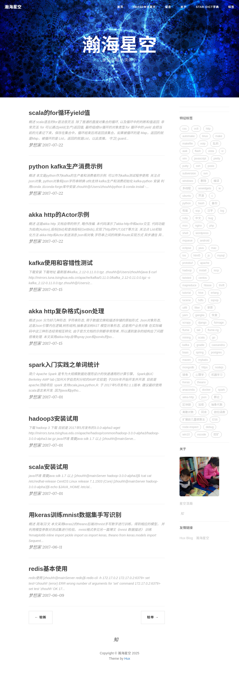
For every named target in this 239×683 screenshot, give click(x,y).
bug (210, 218)
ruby (185, 218)
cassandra (218, 345)
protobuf (187, 263)
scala (201, 337)
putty (185, 166)
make (218, 136)
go (213, 337)
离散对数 (187, 412)
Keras (186, 382)
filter (197, 307)
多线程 (186, 188)
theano (201, 382)
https (204, 367)
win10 (186, 434)
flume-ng (213, 330)
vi (222, 151)
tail (198, 330)
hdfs (201, 300)
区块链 (186, 404)
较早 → (153, 617)
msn (185, 225)
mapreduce (189, 285)
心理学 (199, 374)
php (211, 225)
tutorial (186, 292)
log (222, 210)
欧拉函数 (219, 412)
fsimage (219, 322)
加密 (201, 404)
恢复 (214, 315)
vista (211, 151)
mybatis (203, 360)
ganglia (199, 315)
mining (186, 337)
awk (184, 151)
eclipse (186, 248)
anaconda (188, 389)
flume (185, 330)
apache (204, 263)
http (208, 128)
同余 (204, 412)
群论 (217, 397)
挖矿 (216, 434)
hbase (207, 285)
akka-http (188, 397)
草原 (210, 307)
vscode (201, 434)
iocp (216, 270)
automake (188, 136)
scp (197, 210)
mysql (221, 255)
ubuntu (186, 195)
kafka (185, 345)
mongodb (188, 367)
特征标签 (186, 118)
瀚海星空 (13, 7)
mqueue (187, 240)
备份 (214, 203)
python (186, 203)
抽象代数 (216, 404)
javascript (200, 158)
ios (184, 255)
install (202, 270)
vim (184, 158)
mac (214, 248)
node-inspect (190, 427)
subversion (189, 173)
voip (202, 143)
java (201, 248)
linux (205, 136)
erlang (214, 292)
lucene (186, 300)
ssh (198, 166)
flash (198, 151)
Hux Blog (186, 538)
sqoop (214, 300)
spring (200, 352)
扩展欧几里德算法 (193, 419)
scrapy (186, 322)
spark (221, 389)
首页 (120, 7)
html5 (196, 255)
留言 (168, 7)
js (209, 255)
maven (186, 360)
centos (203, 277)
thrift (221, 285)
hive (200, 292)
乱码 (215, 143)
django (202, 322)
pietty (217, 158)
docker (206, 389)
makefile (187, 143)
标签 (231, 7)
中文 (198, 218)
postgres (216, 352)
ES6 (215, 419)
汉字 (210, 210)
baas (185, 352)
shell (185, 233)
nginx (198, 225)
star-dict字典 (207, 7)
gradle (200, 345)
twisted (186, 277)
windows (187, 181)
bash (201, 203)
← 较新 (40, 617)
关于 (183, 7)
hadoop (187, 270)
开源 (201, 195)
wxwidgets (204, 188)
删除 (203, 181)
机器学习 (216, 374)
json (204, 397)
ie (220, 188)
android (204, 240)
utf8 (184, 307)
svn (205, 173)
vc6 (196, 128)
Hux (127, 658)
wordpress (202, 233)
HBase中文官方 (144, 7)
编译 (216, 181)
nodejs (219, 367)
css (184, 128)
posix (211, 166)
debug (210, 427)
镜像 (185, 374)
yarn (185, 315)
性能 (185, 210)
